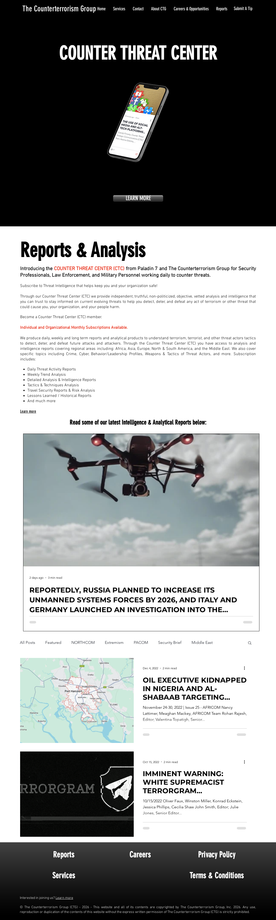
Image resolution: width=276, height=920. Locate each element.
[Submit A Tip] (243, 9)
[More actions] (246, 668)
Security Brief (169, 642)
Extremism (114, 642)
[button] (249, 643)
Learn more (64, 898)
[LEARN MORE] (138, 198)
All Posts (27, 642)
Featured (53, 642)
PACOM (141, 642)
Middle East (202, 642)
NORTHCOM (83, 642)
